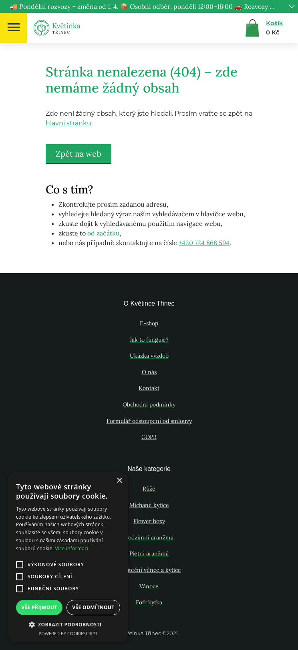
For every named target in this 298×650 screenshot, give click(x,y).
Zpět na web (78, 154)
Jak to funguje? (149, 339)
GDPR (149, 437)
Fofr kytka (149, 602)
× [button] (119, 481)
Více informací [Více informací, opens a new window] (72, 548)
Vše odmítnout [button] (93, 607)
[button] (68, 624)
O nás (149, 372)
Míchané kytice (149, 505)
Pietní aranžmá (149, 553)
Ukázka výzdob (149, 355)
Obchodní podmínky (149, 404)
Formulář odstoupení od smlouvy (149, 421)
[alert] (68, 557)
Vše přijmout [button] (39, 607)
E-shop (149, 323)
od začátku (103, 233)
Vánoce (149, 586)
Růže (149, 488)
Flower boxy (149, 521)
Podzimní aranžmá (149, 537)
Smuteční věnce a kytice (149, 570)
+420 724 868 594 (204, 243)
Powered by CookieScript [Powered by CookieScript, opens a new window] (68, 633)
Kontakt (149, 388)
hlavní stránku (68, 123)
